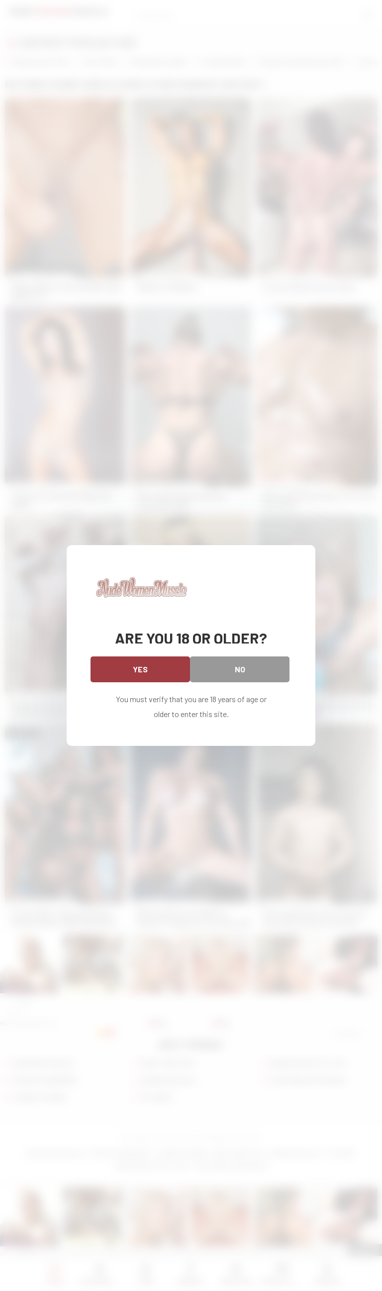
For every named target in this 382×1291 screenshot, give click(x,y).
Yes (140, 669)
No (240, 669)
